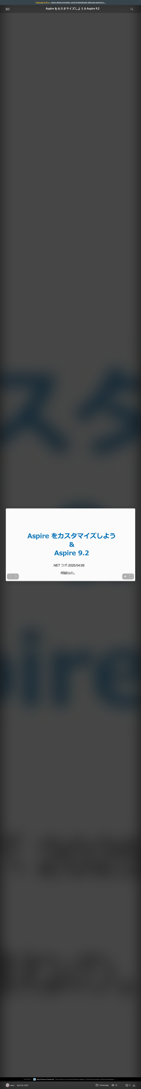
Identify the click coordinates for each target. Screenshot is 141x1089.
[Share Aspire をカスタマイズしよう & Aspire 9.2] (121, 1085)
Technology (102, 1085)
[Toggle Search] (131, 9)
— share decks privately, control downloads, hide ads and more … (70, 2)
